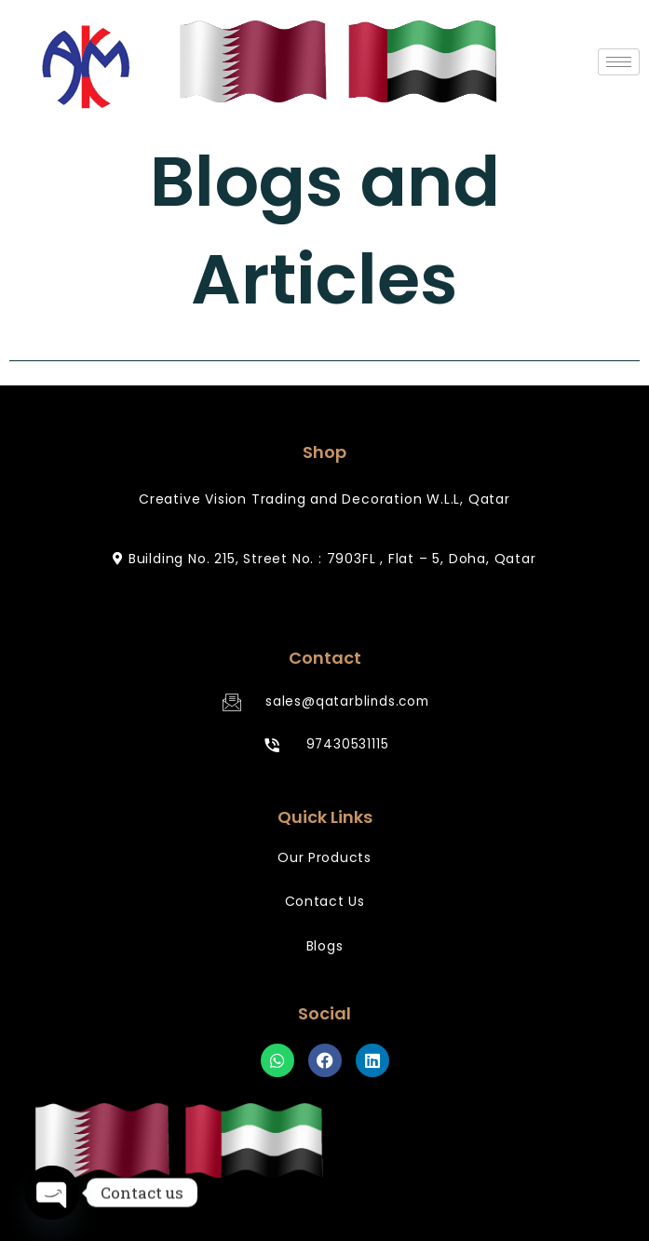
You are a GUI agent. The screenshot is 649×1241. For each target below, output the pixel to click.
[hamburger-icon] (619, 61)
